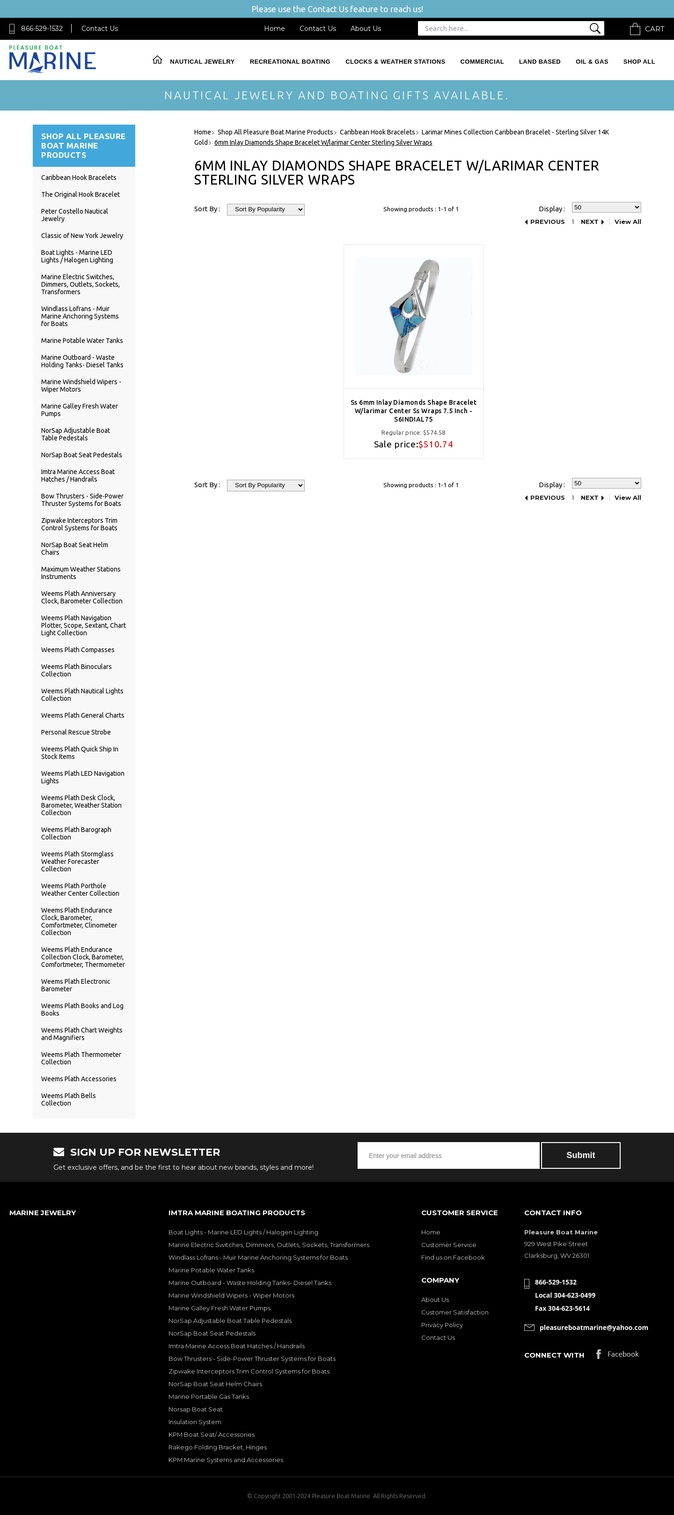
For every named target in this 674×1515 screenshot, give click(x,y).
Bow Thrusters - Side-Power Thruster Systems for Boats (82, 499)
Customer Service (448, 1244)
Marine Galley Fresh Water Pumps (219, 1308)
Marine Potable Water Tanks (82, 340)
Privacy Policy (442, 1325)
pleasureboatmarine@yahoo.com (594, 1327)
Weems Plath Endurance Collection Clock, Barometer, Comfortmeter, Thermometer (83, 957)
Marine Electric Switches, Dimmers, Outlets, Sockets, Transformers (80, 284)
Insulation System (194, 1422)
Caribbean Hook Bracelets (79, 177)
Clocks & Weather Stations (395, 61)
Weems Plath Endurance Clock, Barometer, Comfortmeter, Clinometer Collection (79, 921)
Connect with (554, 1355)
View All (628, 222)
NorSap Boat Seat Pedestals (81, 455)
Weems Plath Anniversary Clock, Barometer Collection (82, 597)
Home (274, 28)
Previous (547, 222)
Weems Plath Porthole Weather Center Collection (80, 889)
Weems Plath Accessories (79, 1079)
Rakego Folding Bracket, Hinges (217, 1447)
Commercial (482, 61)
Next (590, 222)
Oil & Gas (592, 61)
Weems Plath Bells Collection (68, 1099)
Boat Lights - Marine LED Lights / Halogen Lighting (77, 256)
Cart (655, 28)
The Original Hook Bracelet (80, 194)
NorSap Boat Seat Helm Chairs (215, 1384)
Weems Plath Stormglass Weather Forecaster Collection (77, 861)
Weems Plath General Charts (83, 715)
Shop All (639, 61)
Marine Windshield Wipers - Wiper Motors (231, 1295)
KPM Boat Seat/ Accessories (211, 1434)
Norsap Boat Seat (195, 1409)
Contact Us (99, 28)
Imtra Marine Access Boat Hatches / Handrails (78, 475)
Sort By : (207, 208)
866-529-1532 (42, 28)
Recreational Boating (290, 61)
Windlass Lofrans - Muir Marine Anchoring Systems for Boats (80, 316)
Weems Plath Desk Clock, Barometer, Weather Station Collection (81, 805)
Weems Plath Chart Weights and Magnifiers (82, 1033)
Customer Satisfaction (455, 1312)
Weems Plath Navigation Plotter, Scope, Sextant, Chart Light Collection (83, 625)
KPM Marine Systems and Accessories (225, 1459)
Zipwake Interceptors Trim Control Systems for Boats (79, 524)
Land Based (540, 61)
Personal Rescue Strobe (76, 732)
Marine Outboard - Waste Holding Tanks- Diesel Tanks (82, 361)
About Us (366, 28)
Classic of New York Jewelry (82, 235)
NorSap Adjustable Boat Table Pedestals (75, 434)
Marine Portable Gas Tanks (208, 1396)
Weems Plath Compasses (78, 650)
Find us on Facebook (453, 1257)
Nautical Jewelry (202, 61)
